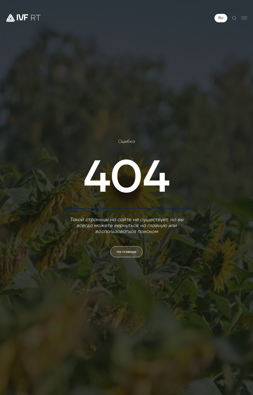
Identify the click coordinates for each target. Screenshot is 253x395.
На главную (126, 252)
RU (220, 18)
